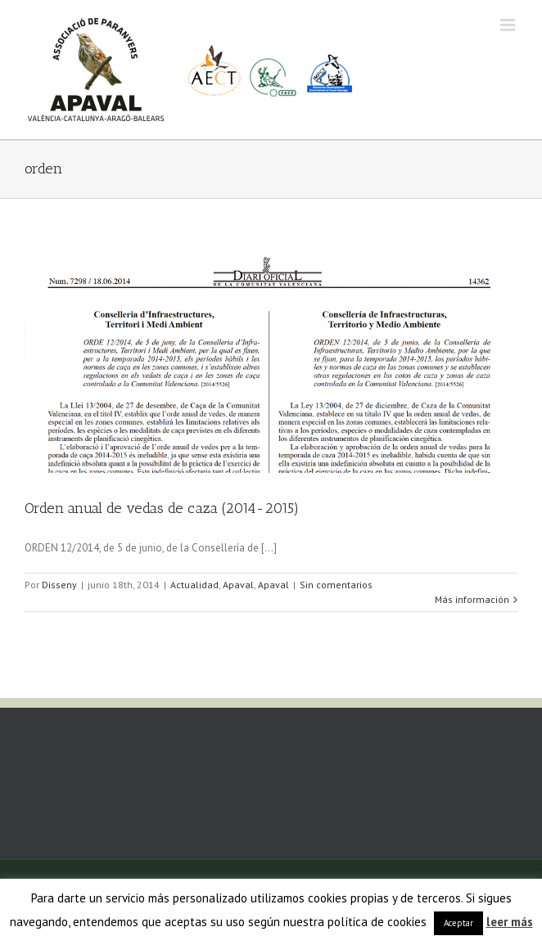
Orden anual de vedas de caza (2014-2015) (162, 508)
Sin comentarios (336, 584)
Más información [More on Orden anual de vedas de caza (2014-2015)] (472, 599)
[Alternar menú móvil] (508, 25)
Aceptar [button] (458, 923)
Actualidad (194, 584)
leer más (509, 921)
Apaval (238, 584)
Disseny (59, 584)
